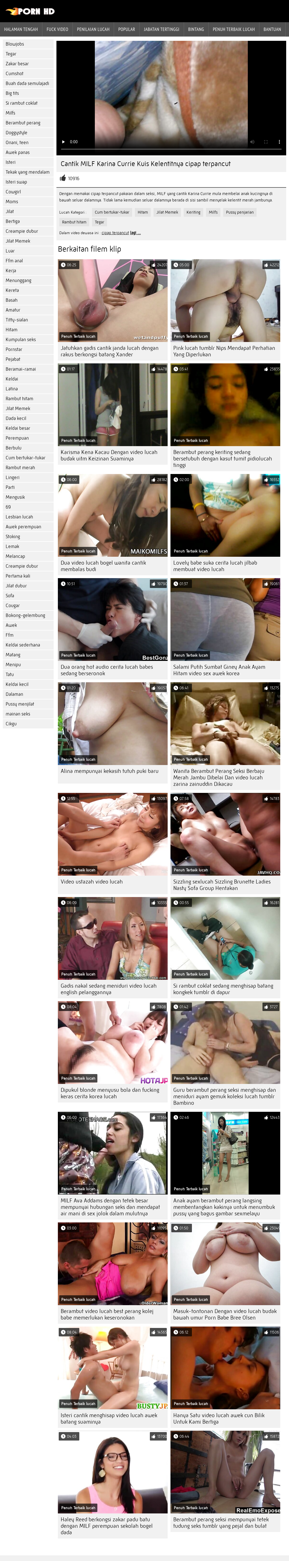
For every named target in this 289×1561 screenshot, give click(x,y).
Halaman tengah (21, 29)
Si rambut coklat (22, 103)
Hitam (11, 329)
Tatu (10, 674)
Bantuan (272, 29)
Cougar (13, 605)
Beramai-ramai (21, 369)
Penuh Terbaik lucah (234, 29)
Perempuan (17, 438)
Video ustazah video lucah (92, 881)
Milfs (10, 113)
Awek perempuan (23, 526)
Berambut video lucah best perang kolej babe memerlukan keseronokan (107, 1314)
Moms (12, 201)
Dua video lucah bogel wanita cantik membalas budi (103, 566)
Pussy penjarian (240, 212)
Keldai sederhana (23, 645)
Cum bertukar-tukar (25, 457)
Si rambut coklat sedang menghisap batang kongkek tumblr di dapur (223, 989)
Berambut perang (23, 123)
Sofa (10, 595)
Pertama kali (18, 576)
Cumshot (14, 73)
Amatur (13, 310)
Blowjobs (15, 44)
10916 (73, 178)
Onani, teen (17, 142)
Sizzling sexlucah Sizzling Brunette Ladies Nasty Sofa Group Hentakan (222, 884)
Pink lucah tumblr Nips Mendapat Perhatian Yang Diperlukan (224, 351)
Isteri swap (16, 182)
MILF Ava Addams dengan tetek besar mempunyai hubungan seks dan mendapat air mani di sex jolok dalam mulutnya (110, 1207)
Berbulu (13, 448)
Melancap (15, 556)
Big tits (12, 93)
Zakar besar (17, 63)
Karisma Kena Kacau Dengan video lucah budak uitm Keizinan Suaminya (109, 455)
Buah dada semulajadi (27, 83)
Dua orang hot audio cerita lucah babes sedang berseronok (107, 670)
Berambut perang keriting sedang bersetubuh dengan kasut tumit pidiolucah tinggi (222, 458)
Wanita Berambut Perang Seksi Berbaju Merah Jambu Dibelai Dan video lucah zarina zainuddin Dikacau (218, 777)
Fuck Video (57, 29)
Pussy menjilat (20, 704)
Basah (11, 300)
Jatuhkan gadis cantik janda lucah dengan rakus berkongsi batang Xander (110, 351)
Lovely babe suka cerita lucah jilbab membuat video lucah (215, 566)
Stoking (13, 536)
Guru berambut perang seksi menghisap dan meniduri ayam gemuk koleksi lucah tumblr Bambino (224, 1096)
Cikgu (11, 723)
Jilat (10, 211)
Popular (126, 29)
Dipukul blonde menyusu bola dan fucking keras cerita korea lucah (110, 1093)
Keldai (12, 379)
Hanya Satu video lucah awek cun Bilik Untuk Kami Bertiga (218, 1418)
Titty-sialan (17, 320)
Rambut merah (20, 467)
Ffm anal (14, 260)
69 (8, 507)
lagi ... (135, 232)
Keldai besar (18, 428)
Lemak (12, 546)
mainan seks (18, 714)
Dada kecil (16, 418)
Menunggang (18, 280)
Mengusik (15, 497)
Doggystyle (16, 132)
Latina (12, 389)
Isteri (11, 162)
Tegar (11, 54)
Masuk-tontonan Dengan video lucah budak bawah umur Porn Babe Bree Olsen (225, 1314)
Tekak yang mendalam (28, 172)
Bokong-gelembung (25, 615)
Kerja (11, 270)
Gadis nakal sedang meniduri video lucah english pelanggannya (109, 989)
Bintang (196, 29)
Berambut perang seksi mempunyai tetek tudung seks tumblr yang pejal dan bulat (221, 1522)
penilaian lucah (93, 29)
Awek (11, 625)
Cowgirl (13, 191)
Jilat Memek (18, 241)
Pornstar (14, 349)
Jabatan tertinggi (161, 29)
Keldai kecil (17, 684)
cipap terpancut (115, 232)
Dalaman (14, 694)
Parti (10, 487)
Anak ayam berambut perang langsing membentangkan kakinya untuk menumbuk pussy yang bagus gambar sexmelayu (224, 1207)
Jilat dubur (16, 586)
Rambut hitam (19, 398)
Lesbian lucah (19, 517)
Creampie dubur (22, 231)
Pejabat (13, 359)
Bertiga (13, 221)
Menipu (13, 664)
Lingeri (12, 477)
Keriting (193, 212)
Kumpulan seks (21, 339)
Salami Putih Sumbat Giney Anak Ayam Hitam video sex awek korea (219, 670)
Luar (10, 251)
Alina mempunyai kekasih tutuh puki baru (110, 771)
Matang (13, 655)
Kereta (12, 290)
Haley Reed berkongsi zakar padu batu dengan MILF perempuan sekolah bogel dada (107, 1526)
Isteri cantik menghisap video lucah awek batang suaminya (109, 1418)
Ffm (10, 635)
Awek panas (18, 152)
